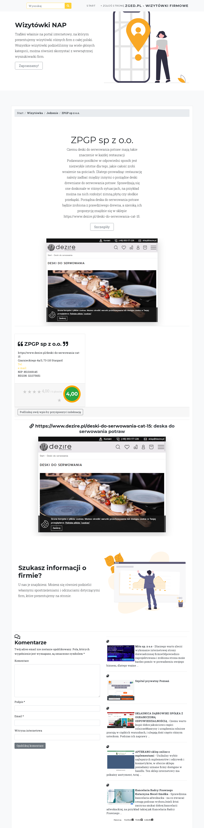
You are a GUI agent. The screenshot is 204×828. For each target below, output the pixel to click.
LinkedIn (147, 820)
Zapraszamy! (29, 66)
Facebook (128, 820)
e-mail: (22, 368)
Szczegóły (102, 227)
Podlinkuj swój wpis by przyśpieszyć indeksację (50, 412)
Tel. (20, 364)
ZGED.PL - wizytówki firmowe (151, 7)
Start (79, 7)
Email (19, 716)
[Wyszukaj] (40, 7)
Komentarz (22, 660)
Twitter (138, 820)
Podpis (20, 701)
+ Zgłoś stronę (100, 7)
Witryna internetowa (28, 730)
